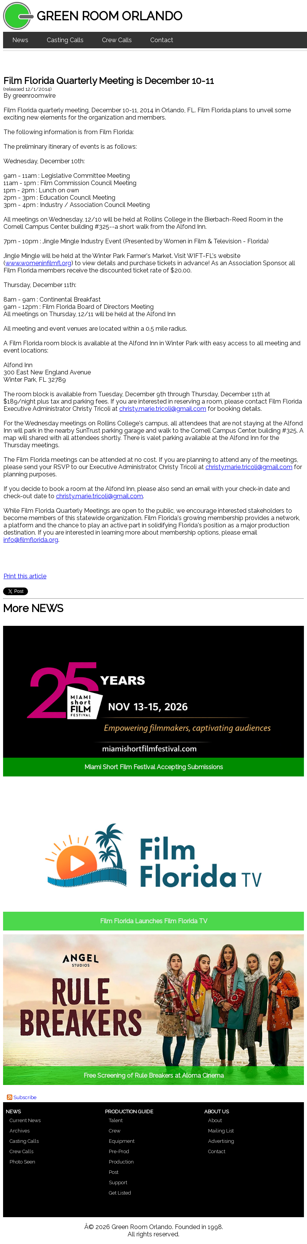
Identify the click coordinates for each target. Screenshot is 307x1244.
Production (121, 1162)
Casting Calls (65, 40)
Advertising (221, 1141)
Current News (25, 1120)
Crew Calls (117, 40)
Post (113, 1172)
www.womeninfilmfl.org (38, 263)
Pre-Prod (119, 1151)
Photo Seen (22, 1162)
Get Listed (120, 1193)
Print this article (24, 576)
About (215, 1120)
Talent (116, 1120)
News (20, 40)
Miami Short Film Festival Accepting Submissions (153, 767)
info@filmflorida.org (30, 539)
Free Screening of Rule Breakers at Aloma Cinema (154, 1075)
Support (118, 1182)
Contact (161, 40)
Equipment (122, 1141)
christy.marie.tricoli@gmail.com (162, 408)
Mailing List (221, 1131)
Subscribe (24, 1097)
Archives (20, 1131)
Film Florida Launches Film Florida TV (153, 921)
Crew (114, 1131)
